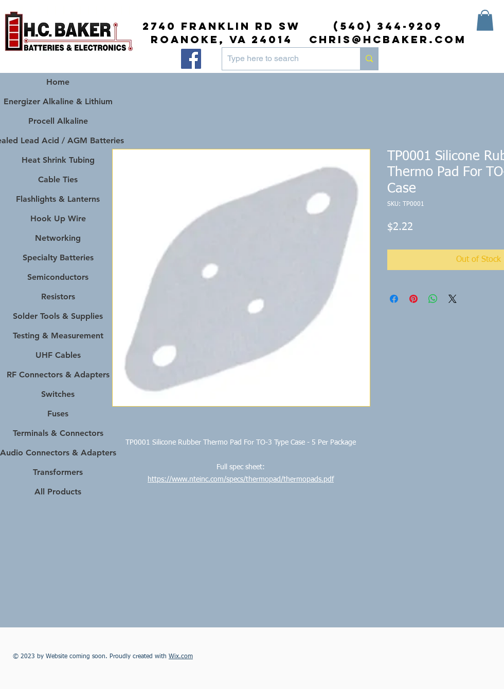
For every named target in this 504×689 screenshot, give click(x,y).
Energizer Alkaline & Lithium (58, 101)
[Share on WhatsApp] (433, 299)
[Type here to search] (282, 59)
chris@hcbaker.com (387, 39)
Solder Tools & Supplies (58, 316)
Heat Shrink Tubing (58, 160)
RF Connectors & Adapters (58, 374)
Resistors (58, 296)
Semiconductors (57, 277)
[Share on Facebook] (394, 299)
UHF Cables (58, 355)
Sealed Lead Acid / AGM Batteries (58, 140)
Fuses (57, 413)
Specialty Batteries (58, 257)
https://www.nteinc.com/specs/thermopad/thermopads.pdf (241, 479)
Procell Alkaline (58, 121)
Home (57, 82)
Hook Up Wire (58, 218)
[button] (485, 20)
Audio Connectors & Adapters (58, 452)
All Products (57, 491)
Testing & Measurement (58, 335)
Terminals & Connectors (58, 433)
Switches (58, 394)
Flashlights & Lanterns (58, 199)
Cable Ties (58, 179)
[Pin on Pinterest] (413, 299)
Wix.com (181, 657)
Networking (58, 238)
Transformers (58, 472)
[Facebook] (191, 59)
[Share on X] (452, 299)
